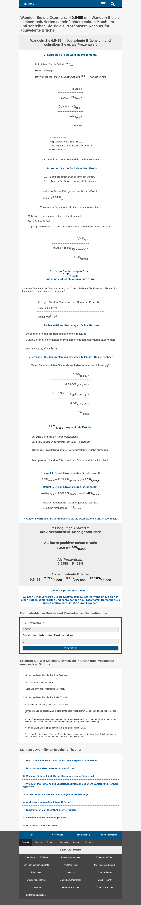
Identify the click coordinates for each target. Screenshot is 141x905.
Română (89, 842)
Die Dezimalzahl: (33, 623)
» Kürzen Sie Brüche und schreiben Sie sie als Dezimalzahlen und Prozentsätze (70, 518)
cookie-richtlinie (109, 835)
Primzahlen (36, 872)
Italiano (76, 842)
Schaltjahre (36, 887)
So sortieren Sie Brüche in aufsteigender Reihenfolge (57, 794)
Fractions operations (70, 857)
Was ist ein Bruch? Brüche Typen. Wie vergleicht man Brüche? (62, 760)
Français (64, 842)
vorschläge (57, 835)
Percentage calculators (104, 865)
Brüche (29, 3)
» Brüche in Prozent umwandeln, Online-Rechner (70, 159)
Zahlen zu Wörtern (104, 857)
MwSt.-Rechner (105, 880)
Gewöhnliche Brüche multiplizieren (46, 817)
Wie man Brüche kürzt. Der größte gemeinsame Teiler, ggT (60, 776)
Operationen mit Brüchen (36, 857)
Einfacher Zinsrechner (36, 895)
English (38, 842)
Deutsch (25, 842)
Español (51, 842)
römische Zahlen (104, 872)
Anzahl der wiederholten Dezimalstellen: (47, 635)
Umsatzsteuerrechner (36, 880)
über (32, 835)
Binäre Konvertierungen (70, 880)
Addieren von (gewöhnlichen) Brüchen (48, 802)
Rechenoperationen (70, 887)
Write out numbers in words (36, 865)
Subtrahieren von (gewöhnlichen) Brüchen (51, 810)
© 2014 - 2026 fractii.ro (70, 850)
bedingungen (83, 835)
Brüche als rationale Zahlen (42, 825)
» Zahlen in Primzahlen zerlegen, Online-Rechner (70, 325)
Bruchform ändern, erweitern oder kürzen (50, 768)
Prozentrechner (70, 865)
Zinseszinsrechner (104, 887)
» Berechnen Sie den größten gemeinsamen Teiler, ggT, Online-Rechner (70, 357)
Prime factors (70, 872)
